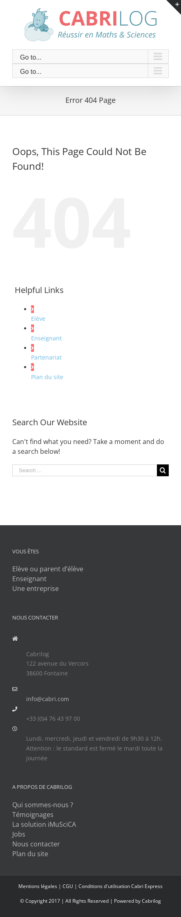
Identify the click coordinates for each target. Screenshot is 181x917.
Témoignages (33, 814)
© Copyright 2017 (40, 900)
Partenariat (46, 357)
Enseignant (46, 338)
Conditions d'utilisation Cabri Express (120, 886)
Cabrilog (151, 900)
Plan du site (47, 377)
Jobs (18, 834)
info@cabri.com (47, 699)
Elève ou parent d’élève (47, 568)
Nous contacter (36, 843)
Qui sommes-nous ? (42, 804)
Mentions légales (37, 886)
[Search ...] (84, 470)
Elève (38, 318)
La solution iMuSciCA (44, 824)
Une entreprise (35, 588)
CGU (68, 886)
